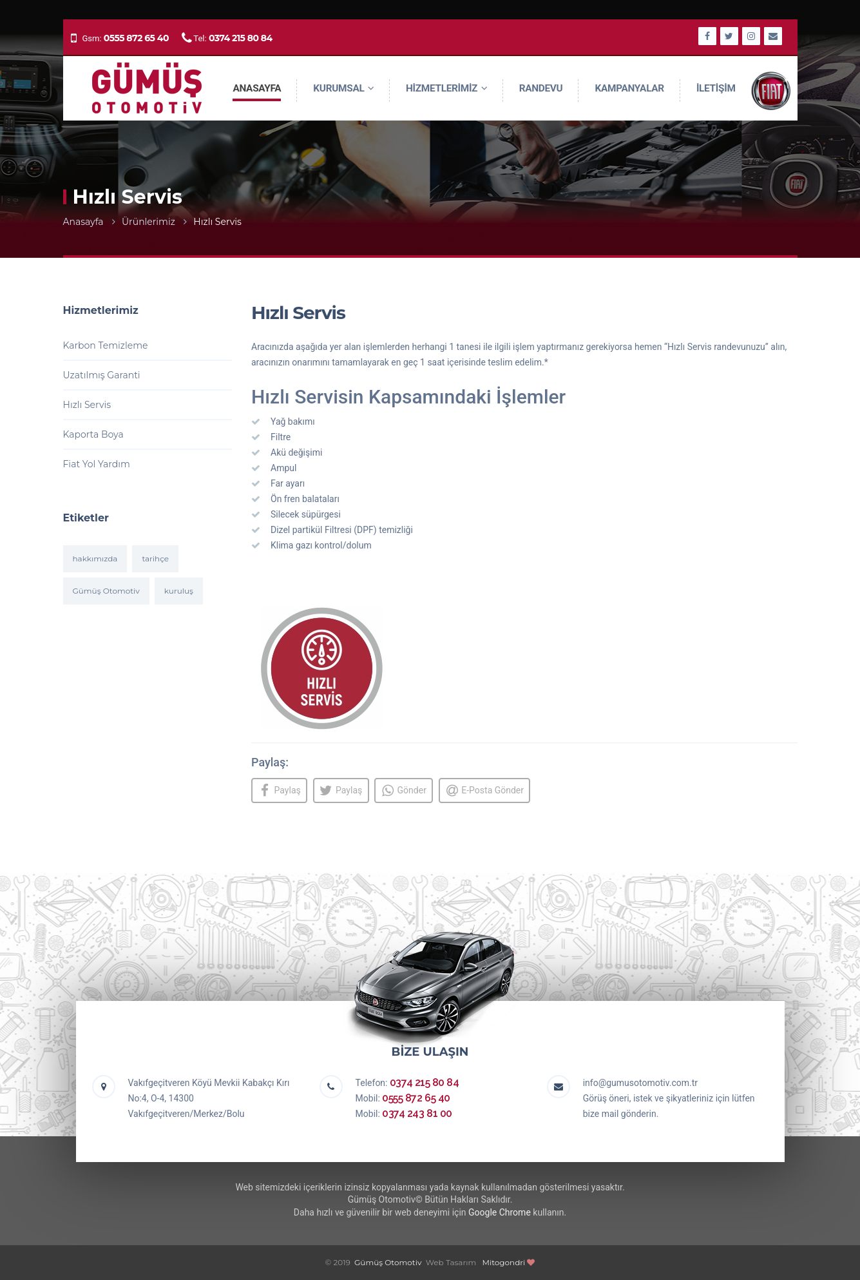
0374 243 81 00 (417, 1113)
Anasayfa (83, 222)
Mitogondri (504, 1262)
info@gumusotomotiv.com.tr (640, 1083)
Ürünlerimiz (148, 222)
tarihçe (155, 558)
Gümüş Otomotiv (106, 591)
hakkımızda (95, 558)
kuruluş (178, 591)
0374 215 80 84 (240, 38)
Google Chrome (499, 1212)
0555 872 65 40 (136, 38)
